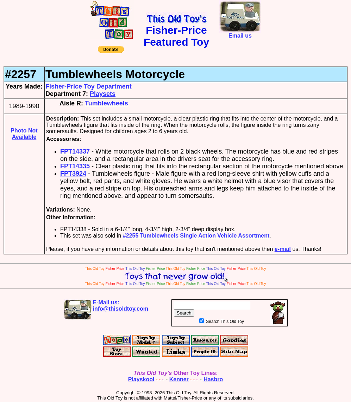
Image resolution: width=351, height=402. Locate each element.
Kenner (179, 379)
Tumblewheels (106, 103)
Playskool (141, 379)
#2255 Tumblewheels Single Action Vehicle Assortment (196, 236)
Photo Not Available (24, 134)
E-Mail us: (121, 305)
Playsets (102, 93)
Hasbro (213, 379)
